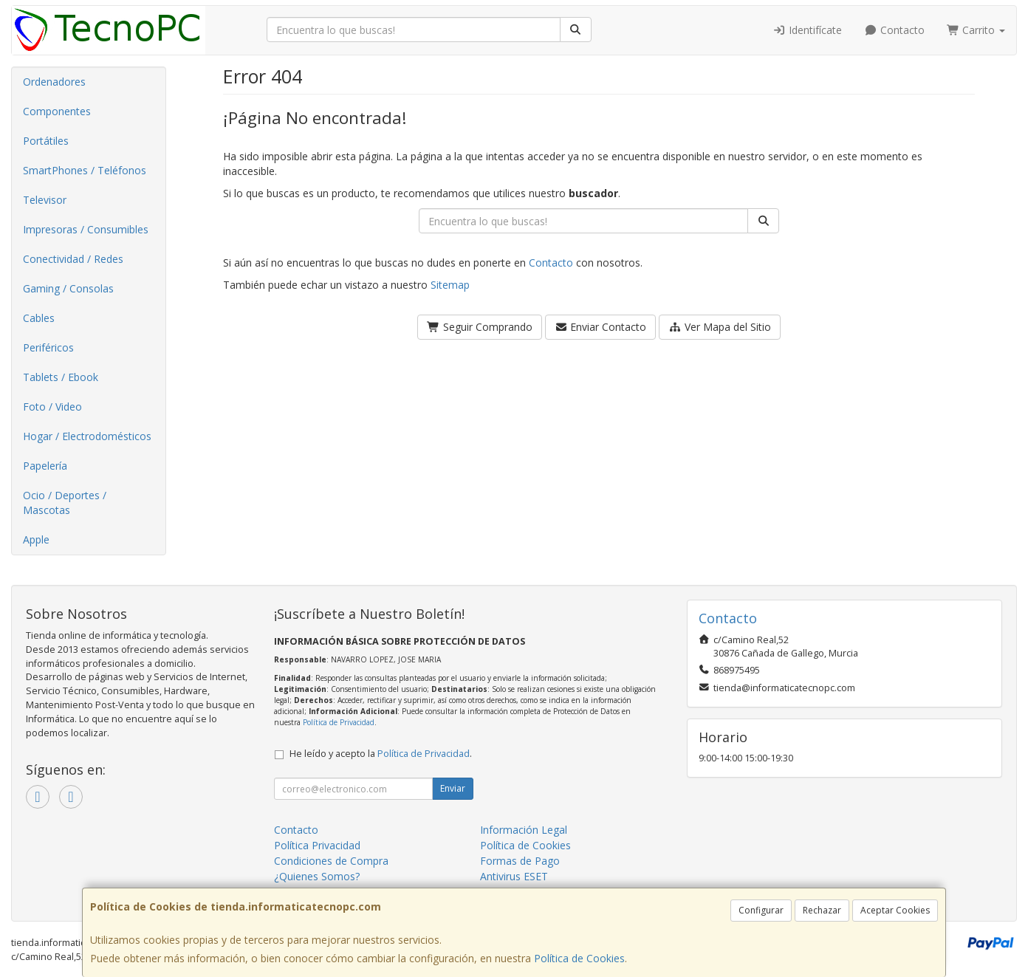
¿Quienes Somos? (317, 876)
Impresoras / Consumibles (85, 229)
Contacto (894, 30)
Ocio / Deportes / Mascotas (64, 502)
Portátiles (46, 141)
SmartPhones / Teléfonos (84, 170)
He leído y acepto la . (380, 753)
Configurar (761, 910)
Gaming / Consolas (68, 288)
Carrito (976, 30)
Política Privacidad (317, 845)
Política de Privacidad (338, 722)
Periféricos (48, 347)
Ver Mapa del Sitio (719, 327)
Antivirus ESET (514, 876)
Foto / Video (52, 407)
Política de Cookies (579, 958)
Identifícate (808, 30)
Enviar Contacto (601, 327)
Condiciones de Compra (331, 861)
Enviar (452, 788)
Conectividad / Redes (73, 259)
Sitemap (450, 285)
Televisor (44, 200)
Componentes (57, 111)
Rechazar (822, 910)
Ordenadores (54, 82)
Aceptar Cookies (895, 910)
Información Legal (523, 830)
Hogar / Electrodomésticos (87, 436)
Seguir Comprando (479, 327)
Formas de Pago (520, 861)
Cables (39, 318)
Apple (36, 539)
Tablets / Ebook (60, 377)
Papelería (45, 466)
